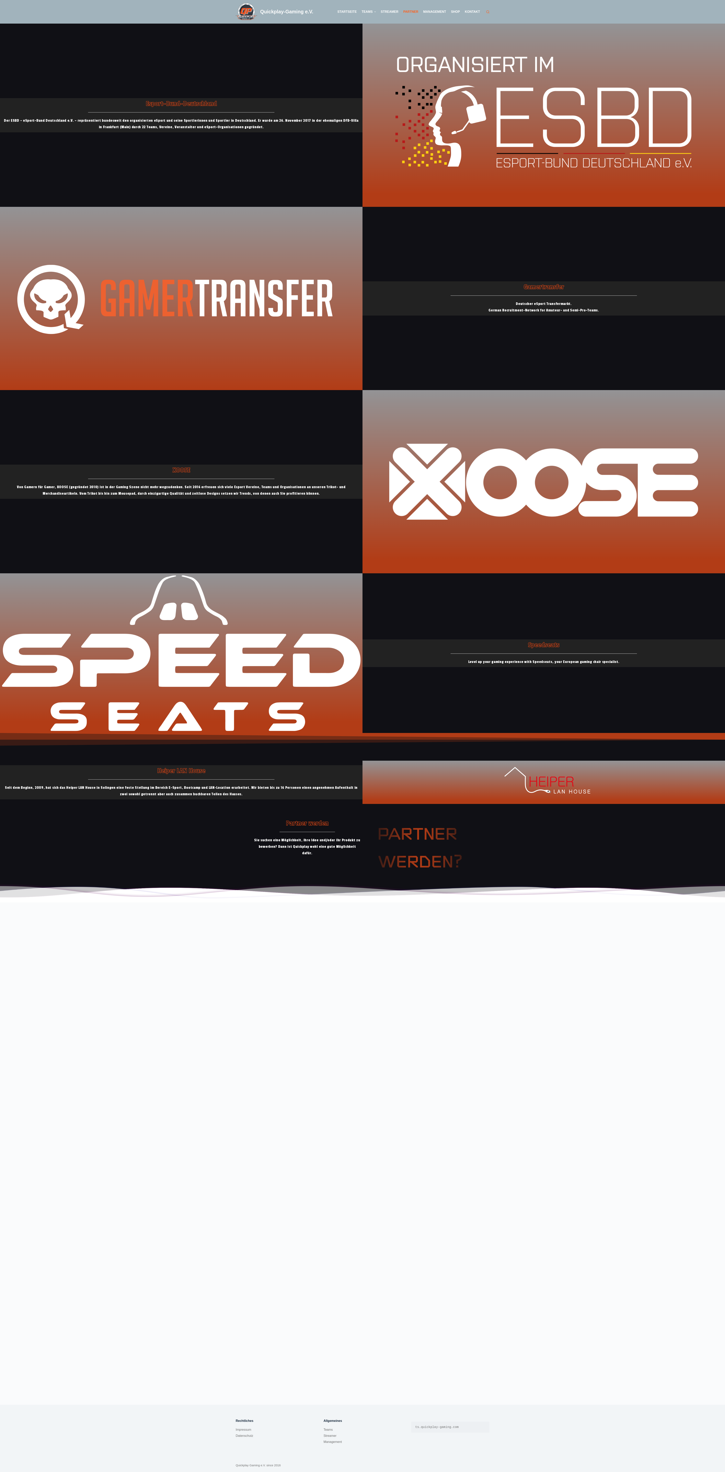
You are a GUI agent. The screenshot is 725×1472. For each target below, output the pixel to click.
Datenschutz (244, 1435)
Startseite (347, 11)
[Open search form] (487, 11)
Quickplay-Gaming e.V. (286, 11)
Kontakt (472, 11)
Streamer (389, 11)
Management (434, 11)
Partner (410, 11)
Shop (455, 11)
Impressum (243, 1429)
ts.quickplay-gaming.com (437, 1427)
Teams (369, 12)
